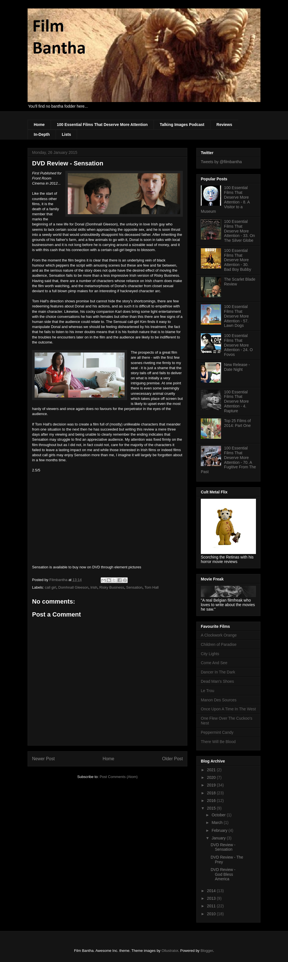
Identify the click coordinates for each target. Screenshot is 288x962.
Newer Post (43, 758)
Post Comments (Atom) (119, 777)
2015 (212, 808)
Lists (66, 134)
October (219, 815)
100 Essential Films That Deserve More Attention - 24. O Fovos (238, 345)
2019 (212, 785)
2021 (212, 770)
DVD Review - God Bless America (223, 874)
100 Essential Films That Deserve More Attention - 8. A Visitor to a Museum (225, 199)
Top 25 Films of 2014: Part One (237, 423)
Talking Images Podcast (182, 124)
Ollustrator (169, 950)
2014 (212, 890)
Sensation (134, 587)
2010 (212, 914)
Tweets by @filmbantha (221, 161)
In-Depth (42, 134)
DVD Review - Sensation (223, 847)
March (218, 822)
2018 (212, 793)
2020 (212, 777)
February (220, 830)
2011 (212, 906)
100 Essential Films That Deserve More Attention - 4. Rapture (236, 401)
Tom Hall (151, 587)
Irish (93, 587)
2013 (212, 898)
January (219, 838)
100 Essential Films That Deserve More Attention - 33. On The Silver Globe (239, 231)
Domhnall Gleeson (73, 587)
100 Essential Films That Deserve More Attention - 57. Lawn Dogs (236, 316)
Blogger (207, 950)
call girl (50, 587)
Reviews (224, 124)
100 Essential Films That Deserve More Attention (102, 124)
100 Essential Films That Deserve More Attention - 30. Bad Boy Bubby (237, 260)
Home (39, 124)
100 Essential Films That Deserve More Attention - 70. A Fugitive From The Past (228, 460)
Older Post (172, 758)
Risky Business (111, 587)
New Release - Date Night (237, 367)
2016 (212, 800)
